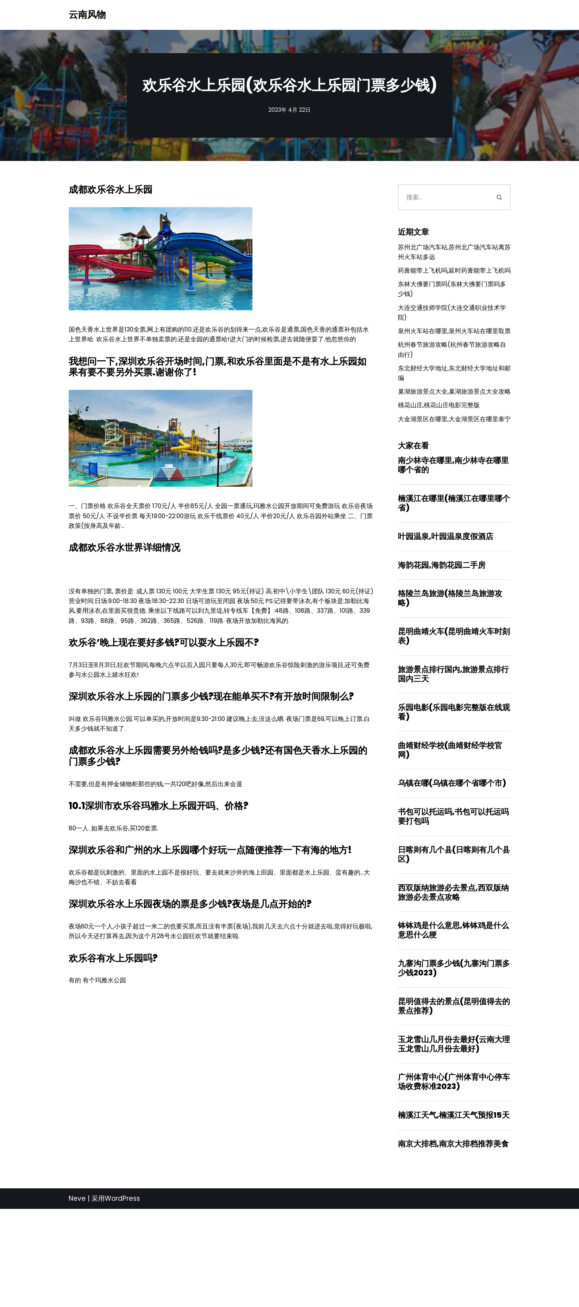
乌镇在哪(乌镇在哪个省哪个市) (452, 866)
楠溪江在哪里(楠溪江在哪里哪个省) (454, 574)
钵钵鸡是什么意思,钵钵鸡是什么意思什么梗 (453, 1019)
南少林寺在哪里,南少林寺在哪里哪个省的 (453, 535)
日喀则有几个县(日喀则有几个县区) (454, 940)
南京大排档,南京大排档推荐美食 (453, 1241)
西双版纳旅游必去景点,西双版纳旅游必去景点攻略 (453, 979)
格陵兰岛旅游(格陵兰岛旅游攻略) (450, 674)
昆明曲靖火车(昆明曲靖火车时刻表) (454, 713)
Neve (77, 1296)
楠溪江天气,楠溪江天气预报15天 (454, 1210)
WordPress (122, 1296)
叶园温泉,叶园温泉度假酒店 (445, 608)
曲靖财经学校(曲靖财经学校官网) (450, 831)
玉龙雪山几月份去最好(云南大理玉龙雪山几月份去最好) (454, 1137)
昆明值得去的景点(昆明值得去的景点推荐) (454, 1097)
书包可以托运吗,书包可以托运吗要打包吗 (453, 900)
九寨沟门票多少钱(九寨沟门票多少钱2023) (454, 1058)
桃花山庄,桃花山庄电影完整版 (441, 461)
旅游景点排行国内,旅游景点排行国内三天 (453, 752)
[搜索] (443, 199)
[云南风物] (87, 15)
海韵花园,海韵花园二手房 (442, 639)
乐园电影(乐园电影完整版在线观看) (454, 792)
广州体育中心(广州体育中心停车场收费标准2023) (454, 1176)
